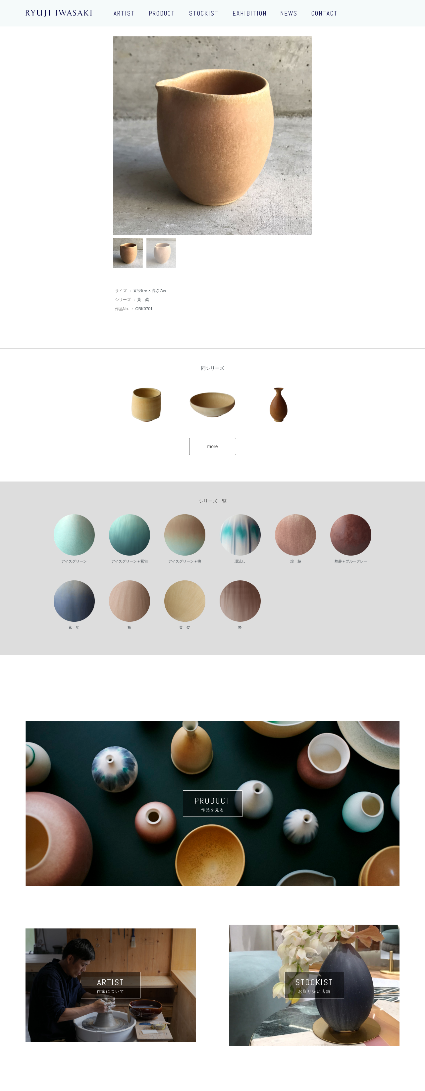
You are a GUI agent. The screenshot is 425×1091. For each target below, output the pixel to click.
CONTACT (324, 13)
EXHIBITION (250, 13)
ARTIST (124, 13)
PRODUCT (162, 13)
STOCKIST (204, 13)
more (212, 446)
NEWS (288, 13)
